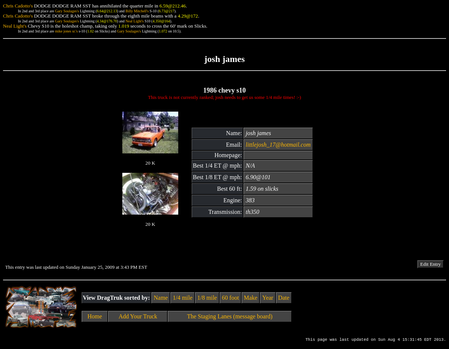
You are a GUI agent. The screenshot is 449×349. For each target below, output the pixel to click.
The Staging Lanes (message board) (229, 316)
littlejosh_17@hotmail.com (278, 144)
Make (250, 298)
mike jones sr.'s (66, 31)
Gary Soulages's (67, 11)
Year (267, 298)
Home (95, 316)
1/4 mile (182, 298)
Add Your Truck (138, 316)
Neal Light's (134, 21)
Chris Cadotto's (18, 6)
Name (161, 298)
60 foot (230, 298)
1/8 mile (207, 298)
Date (283, 298)
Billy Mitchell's (136, 11)
